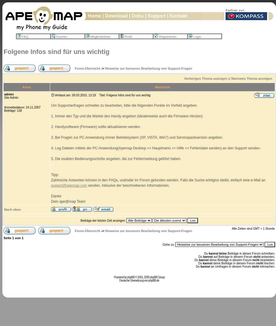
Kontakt (179, 15)
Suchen (59, 37)
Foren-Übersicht (87, 68)
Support (156, 15)
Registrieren (165, 37)
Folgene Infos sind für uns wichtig (57, 51)
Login (195, 37)
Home (94, 15)
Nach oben (12, 209)
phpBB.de (153, 280)
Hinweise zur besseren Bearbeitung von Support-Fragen (148, 68)
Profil (126, 37)
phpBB (130, 277)
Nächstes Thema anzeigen (251, 78)
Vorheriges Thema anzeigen (205, 78)
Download (116, 15)
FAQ (23, 37)
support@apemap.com (69, 185)
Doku (138, 15)
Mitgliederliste (98, 37)
